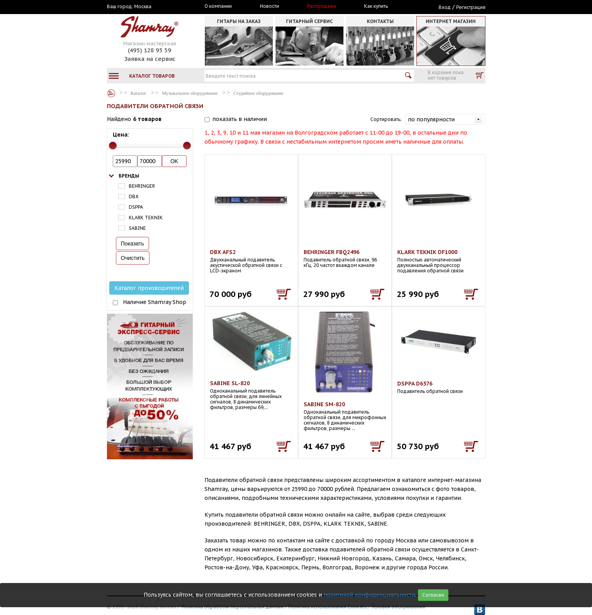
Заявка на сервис (150, 58)
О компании (218, 6)
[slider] (113, 145)
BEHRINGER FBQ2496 (331, 252)
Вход (445, 7)
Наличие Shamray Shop (154, 302)
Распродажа (321, 6)
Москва (142, 6)
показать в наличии (239, 119)
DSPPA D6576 (414, 383)
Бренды (129, 176)
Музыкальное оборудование (190, 93)
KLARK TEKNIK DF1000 (427, 252)
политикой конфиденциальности (369, 594)
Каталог (111, 93)
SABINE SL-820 (230, 383)
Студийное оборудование (258, 93)
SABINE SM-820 (324, 404)
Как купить (376, 6)
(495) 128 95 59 (149, 50)
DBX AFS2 (223, 252)
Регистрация (470, 7)
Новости (269, 6)
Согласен (433, 595)
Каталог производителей (149, 288)
